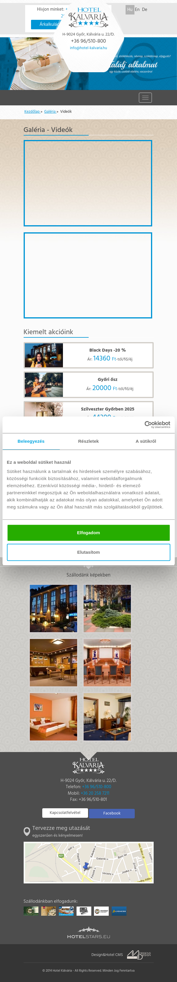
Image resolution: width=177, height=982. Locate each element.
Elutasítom (88, 552)
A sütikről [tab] (146, 441)
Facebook (112, 813)
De (144, 9)
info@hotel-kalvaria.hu (88, 48)
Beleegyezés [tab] (31, 441)
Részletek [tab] (88, 441)
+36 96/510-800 (96, 787)
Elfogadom (88, 532)
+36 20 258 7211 (95, 793)
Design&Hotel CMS (107, 955)
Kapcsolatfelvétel (65, 812)
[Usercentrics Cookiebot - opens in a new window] (144, 425)
